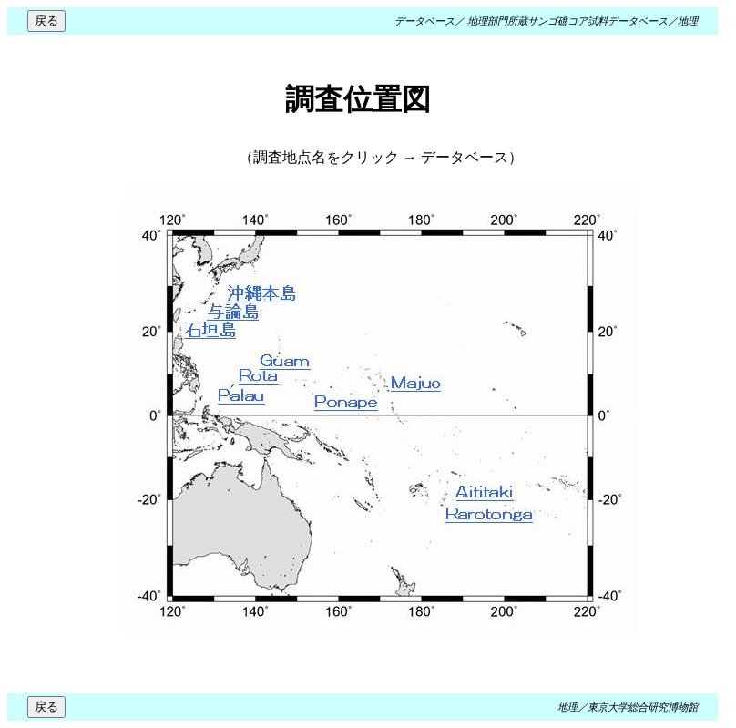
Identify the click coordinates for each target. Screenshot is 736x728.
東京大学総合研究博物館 (643, 707)
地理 (688, 20)
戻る (46, 20)
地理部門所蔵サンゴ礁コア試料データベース (567, 20)
